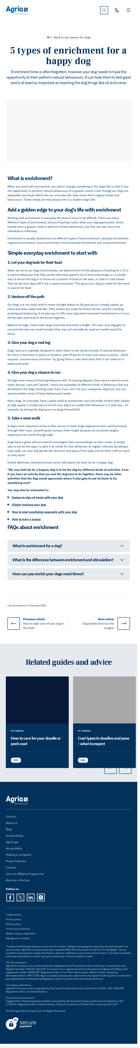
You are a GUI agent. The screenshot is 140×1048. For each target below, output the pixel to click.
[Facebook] (10, 897)
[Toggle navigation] (128, 10)
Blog (8, 829)
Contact (11, 816)
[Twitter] (20, 897)
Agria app (12, 842)
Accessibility (14, 848)
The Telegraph (109, 949)
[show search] (104, 10)
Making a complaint (18, 854)
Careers (11, 867)
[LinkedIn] (30, 897)
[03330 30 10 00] (117, 10)
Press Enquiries (16, 861)
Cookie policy (13, 914)
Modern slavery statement (21, 933)
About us (12, 823)
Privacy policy (14, 919)
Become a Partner (18, 880)
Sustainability (15, 835)
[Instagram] (40, 897)
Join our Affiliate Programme (25, 874)
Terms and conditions (18, 928)
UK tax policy (13, 924)
